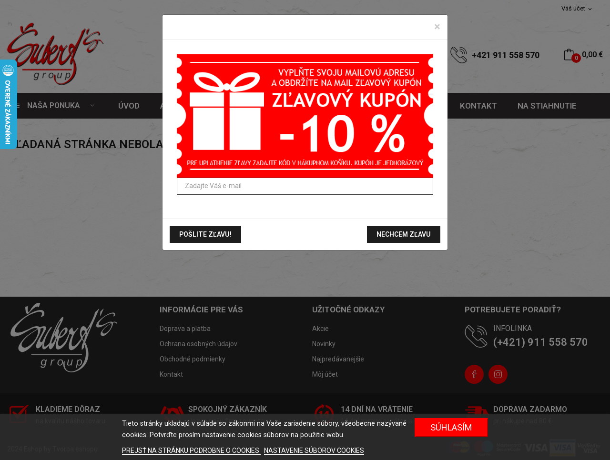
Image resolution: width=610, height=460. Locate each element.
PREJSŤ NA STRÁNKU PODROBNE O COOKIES (191, 450)
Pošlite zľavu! (205, 234)
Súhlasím (451, 427)
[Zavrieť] (437, 26)
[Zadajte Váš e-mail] (305, 186)
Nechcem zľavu (403, 234)
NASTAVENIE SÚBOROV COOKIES (314, 450)
